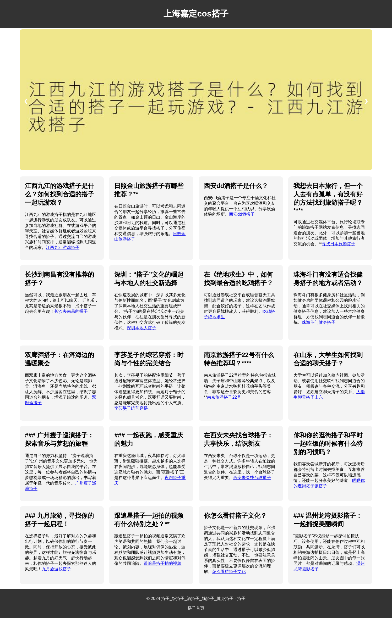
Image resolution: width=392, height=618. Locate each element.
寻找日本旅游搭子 (338, 244)
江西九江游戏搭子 (62, 247)
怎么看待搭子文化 (229, 571)
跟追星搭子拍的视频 (162, 563)
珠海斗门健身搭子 (318, 322)
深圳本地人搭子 (141, 328)
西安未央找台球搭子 (252, 477)
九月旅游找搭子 (56, 569)
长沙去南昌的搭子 (71, 311)
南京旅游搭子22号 (224, 397)
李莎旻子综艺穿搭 (131, 408)
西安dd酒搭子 (242, 214)
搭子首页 (196, 608)
